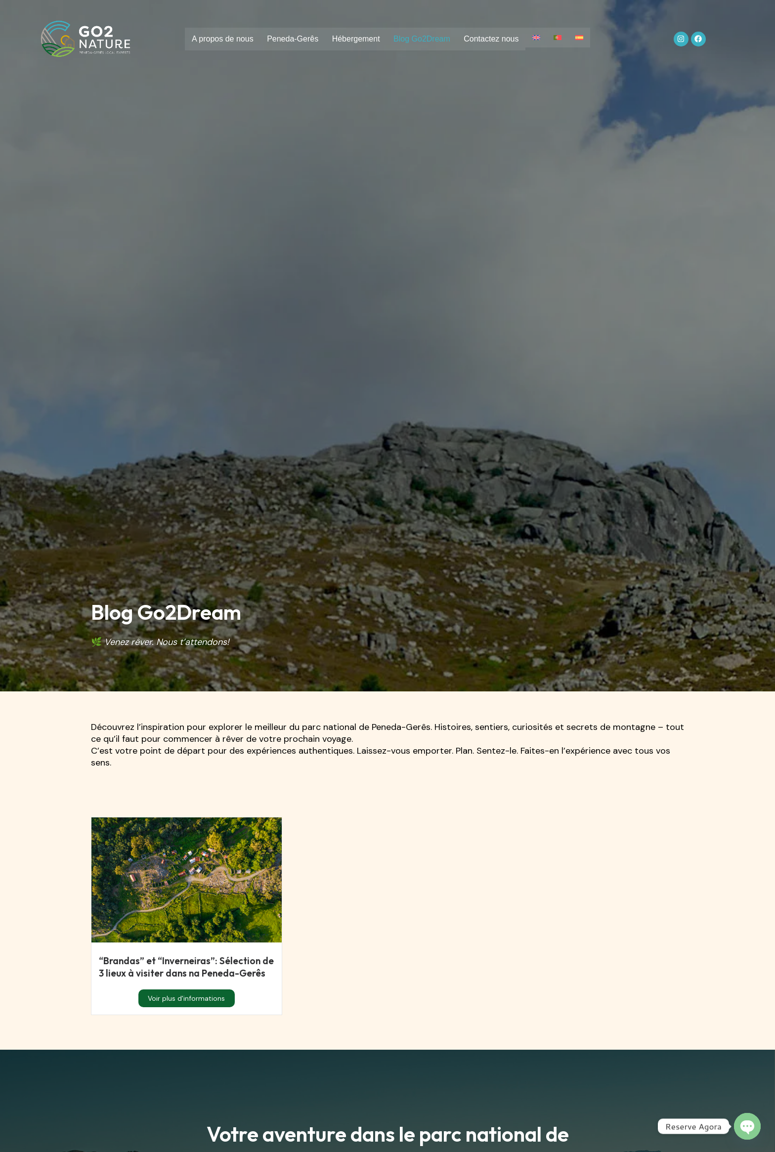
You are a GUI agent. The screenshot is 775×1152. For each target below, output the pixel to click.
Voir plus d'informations (186, 1010)
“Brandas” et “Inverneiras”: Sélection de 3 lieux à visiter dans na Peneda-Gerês (180, 973)
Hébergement (354, 39)
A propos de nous (218, 39)
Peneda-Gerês (289, 39)
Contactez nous (492, 39)
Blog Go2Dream (421, 39)
